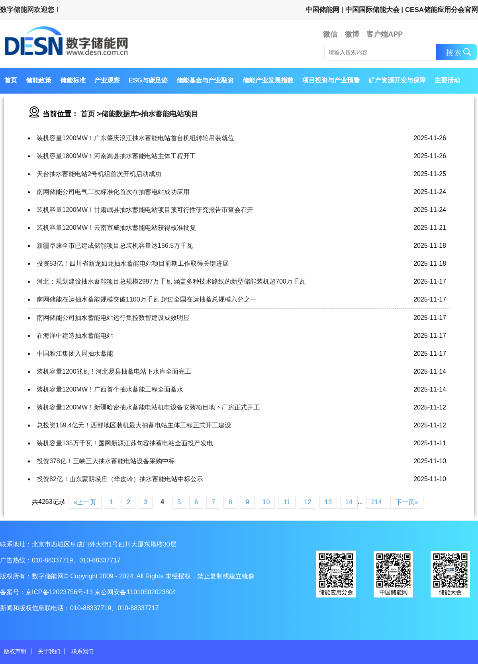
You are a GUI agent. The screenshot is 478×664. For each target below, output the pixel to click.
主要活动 (447, 80)
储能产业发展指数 (268, 80)
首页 (10, 80)
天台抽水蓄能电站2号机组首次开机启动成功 (99, 173)
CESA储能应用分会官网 (441, 10)
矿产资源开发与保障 (397, 80)
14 (349, 502)
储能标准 (73, 80)
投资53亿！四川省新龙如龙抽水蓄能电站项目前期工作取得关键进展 (133, 263)
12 (307, 502)
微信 (330, 34)
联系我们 (82, 651)
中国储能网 (322, 10)
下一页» (407, 502)
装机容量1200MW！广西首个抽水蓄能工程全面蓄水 (110, 389)
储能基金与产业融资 (205, 80)
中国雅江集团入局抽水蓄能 (75, 353)
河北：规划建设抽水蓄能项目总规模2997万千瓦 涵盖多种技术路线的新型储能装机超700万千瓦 (171, 281)
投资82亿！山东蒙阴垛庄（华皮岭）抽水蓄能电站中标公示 (120, 479)
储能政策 (38, 80)
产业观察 (107, 80)
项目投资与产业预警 (331, 80)
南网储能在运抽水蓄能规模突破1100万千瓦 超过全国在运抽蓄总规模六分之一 (147, 299)
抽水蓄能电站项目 (169, 114)
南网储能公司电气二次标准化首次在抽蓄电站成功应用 (113, 191)
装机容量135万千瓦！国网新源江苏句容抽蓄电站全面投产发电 (125, 443)
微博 (352, 34)
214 (376, 502)
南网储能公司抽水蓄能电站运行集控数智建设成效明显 (113, 317)
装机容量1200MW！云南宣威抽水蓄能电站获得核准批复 (116, 227)
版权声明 (15, 651)
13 (328, 502)
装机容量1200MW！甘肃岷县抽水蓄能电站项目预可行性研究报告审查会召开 (145, 209)
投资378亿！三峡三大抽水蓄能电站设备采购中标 (106, 461)
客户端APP (384, 34)
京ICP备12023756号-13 (59, 592)
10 (266, 502)
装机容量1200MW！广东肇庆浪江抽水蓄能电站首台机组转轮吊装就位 (135, 138)
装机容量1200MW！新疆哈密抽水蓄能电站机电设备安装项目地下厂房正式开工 (148, 407)
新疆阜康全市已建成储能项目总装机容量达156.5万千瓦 (115, 245)
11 (286, 502)
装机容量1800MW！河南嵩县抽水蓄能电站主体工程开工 (116, 156)
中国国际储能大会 (372, 10)
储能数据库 (119, 114)
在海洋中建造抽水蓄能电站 (75, 335)
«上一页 (85, 502)
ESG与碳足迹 (148, 80)
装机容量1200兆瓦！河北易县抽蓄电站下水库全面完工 (114, 371)
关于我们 (49, 651)
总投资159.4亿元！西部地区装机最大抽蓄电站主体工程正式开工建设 (134, 425)
